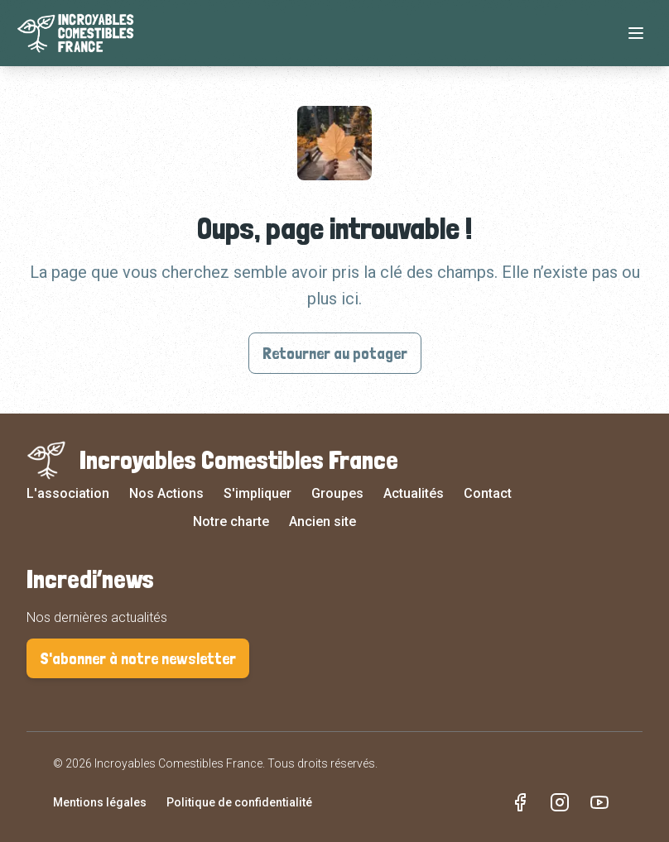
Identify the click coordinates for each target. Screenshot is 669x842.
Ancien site (322, 521)
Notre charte (231, 521)
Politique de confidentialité (239, 802)
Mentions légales (100, 802)
